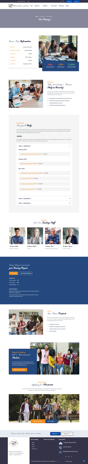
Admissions (61, 5)
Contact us (76, 1)
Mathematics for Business (26, 163)
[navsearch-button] (78, 5)
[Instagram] (63, 1)
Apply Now (69, 1)
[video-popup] (26, 94)
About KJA (37, 6)
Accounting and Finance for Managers (29, 173)
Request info (67, 433)
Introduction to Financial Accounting (29, 154)
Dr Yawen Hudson (31, 246)
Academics (46, 6)
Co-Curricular (54, 5)
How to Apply (51, 421)
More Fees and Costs (19, 369)
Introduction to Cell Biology (27, 183)
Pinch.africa (58, 461)
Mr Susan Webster (13, 246)
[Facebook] (61, 1)
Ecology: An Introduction (26, 189)
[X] (71, 456)
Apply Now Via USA (38, 421)
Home (31, 5)
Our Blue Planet (24, 178)
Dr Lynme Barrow (67, 246)
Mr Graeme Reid (49, 246)
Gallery (67, 5)
